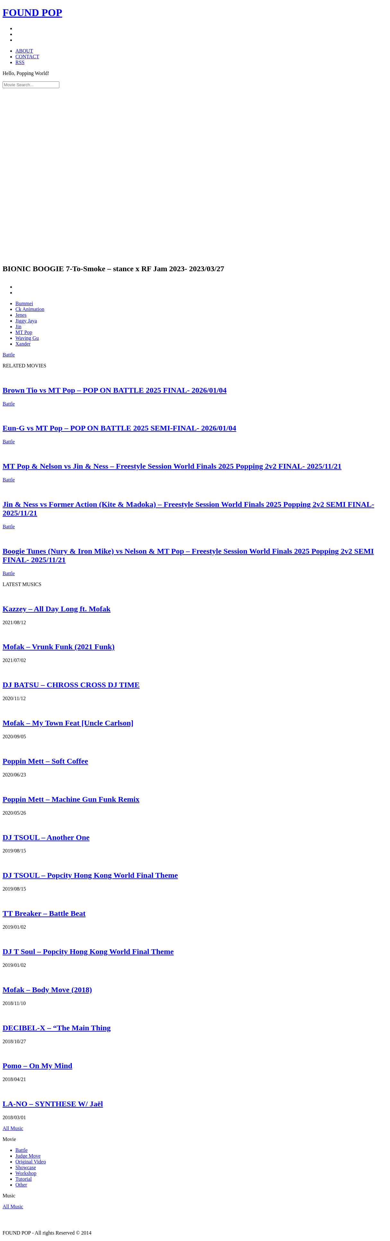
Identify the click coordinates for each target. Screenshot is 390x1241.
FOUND (32, 12)
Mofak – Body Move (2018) (47, 989)
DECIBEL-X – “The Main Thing (57, 1028)
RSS (19, 62)
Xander (22, 344)
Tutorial (23, 1179)
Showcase (25, 1167)
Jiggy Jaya (26, 320)
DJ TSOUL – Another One (46, 837)
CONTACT (27, 56)
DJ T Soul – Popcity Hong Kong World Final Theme (88, 951)
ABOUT (24, 51)
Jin (18, 326)
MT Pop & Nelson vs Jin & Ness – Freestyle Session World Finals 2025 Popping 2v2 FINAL (172, 466)
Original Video (30, 1161)
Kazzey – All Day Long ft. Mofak (57, 609)
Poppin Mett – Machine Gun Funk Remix (71, 799)
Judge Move (28, 1156)
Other (21, 1184)
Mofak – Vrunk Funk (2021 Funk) (58, 646)
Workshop (25, 1173)
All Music (13, 1128)
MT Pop (23, 332)
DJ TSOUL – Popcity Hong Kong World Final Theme (90, 875)
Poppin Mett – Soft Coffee (45, 761)
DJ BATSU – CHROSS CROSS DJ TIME (71, 685)
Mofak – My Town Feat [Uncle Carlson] (68, 723)
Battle (9, 354)
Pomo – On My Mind (37, 1065)
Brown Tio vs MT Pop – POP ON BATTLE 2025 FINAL (115, 390)
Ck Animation (29, 309)
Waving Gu (27, 338)
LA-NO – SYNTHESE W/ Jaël (53, 1104)
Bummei (24, 303)
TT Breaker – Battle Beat (44, 913)
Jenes (21, 315)
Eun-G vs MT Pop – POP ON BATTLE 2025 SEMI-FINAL (119, 428)
